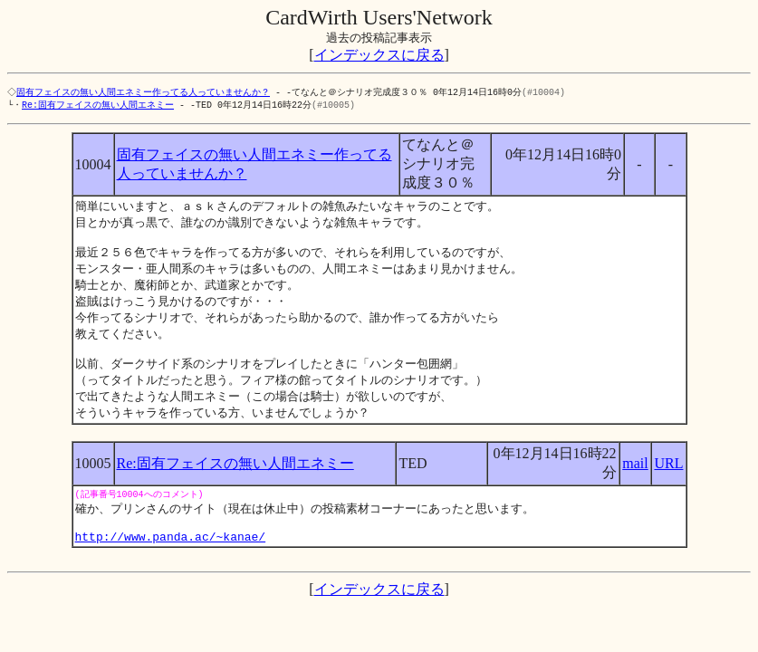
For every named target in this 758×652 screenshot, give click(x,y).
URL (668, 481)
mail (635, 481)
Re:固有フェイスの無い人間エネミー (98, 106)
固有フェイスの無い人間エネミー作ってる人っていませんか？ (145, 92)
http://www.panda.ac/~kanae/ (170, 561)
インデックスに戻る (379, 54)
